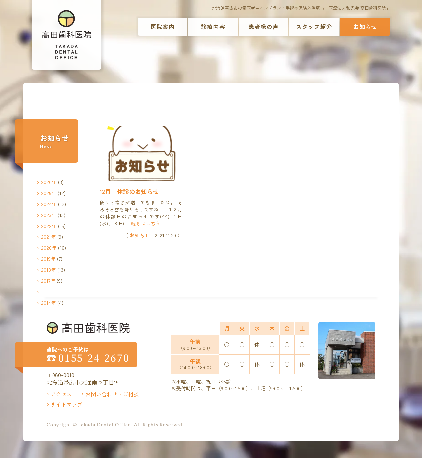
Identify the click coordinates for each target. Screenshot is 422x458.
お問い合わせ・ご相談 (112, 394)
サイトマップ (66, 404)
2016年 (48, 291)
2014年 (48, 302)
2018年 (48, 269)
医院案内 (163, 26)
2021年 (48, 236)
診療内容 (213, 26)
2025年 (48, 192)
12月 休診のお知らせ (129, 191)
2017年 (48, 280)
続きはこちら (145, 223)
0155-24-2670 (94, 358)
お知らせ (365, 26)
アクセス (61, 394)
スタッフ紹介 (314, 26)
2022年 (49, 225)
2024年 (49, 203)
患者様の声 (264, 26)
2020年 (49, 247)
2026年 (49, 181)
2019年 (48, 258)
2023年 (48, 214)
